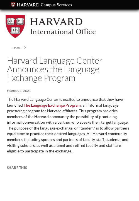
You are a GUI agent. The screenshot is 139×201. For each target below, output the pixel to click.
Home (17, 48)
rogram (74, 105)
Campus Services (41, 5)
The (27, 105)
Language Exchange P (49, 105)
